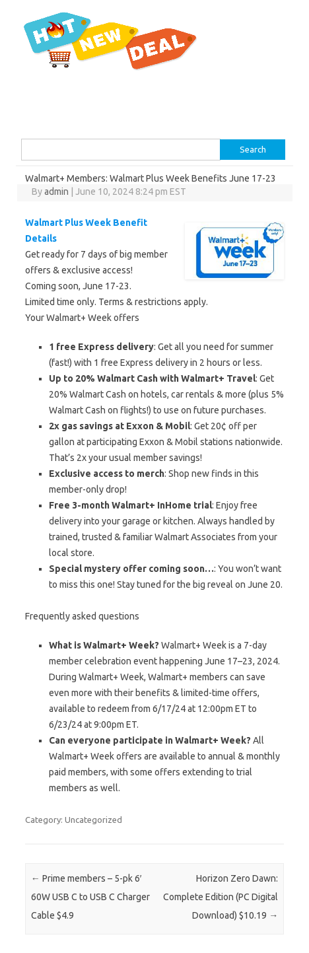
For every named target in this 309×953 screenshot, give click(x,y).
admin (56, 191)
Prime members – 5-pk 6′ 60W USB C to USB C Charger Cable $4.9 (90, 897)
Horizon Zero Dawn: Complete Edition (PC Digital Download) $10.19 (220, 897)
